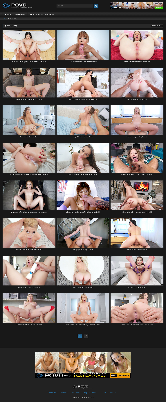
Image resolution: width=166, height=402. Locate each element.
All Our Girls (21, 14)
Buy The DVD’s (90, 393)
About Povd (53, 393)
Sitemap (64, 393)
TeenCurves (75, 393)
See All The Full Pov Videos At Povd (42, 14)
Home (9, 14)
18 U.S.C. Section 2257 (108, 393)
